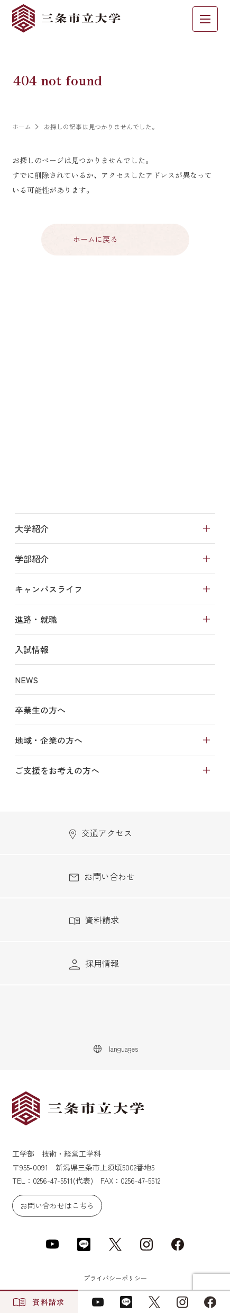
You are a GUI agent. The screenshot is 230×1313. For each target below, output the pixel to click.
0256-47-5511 (53, 1180)
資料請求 (94, 919)
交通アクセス (100, 833)
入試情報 (32, 649)
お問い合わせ (102, 876)
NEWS (26, 679)
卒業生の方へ (40, 709)
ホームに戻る (95, 239)
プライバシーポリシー (115, 1277)
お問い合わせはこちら (57, 1205)
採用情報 (94, 963)
